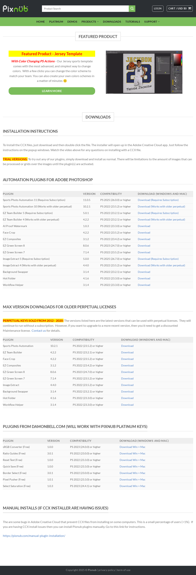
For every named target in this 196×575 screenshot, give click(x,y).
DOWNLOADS (112, 21)
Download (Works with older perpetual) (161, 206)
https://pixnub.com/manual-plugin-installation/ (34, 535)
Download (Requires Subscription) (158, 200)
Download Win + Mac (132, 446)
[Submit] (132, 8)
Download (144, 226)
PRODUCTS (90, 21)
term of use (123, 570)
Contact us (39, 330)
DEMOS (72, 21)
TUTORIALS (132, 21)
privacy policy (106, 570)
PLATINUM (56, 21)
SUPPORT (152, 21)
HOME (40, 21)
